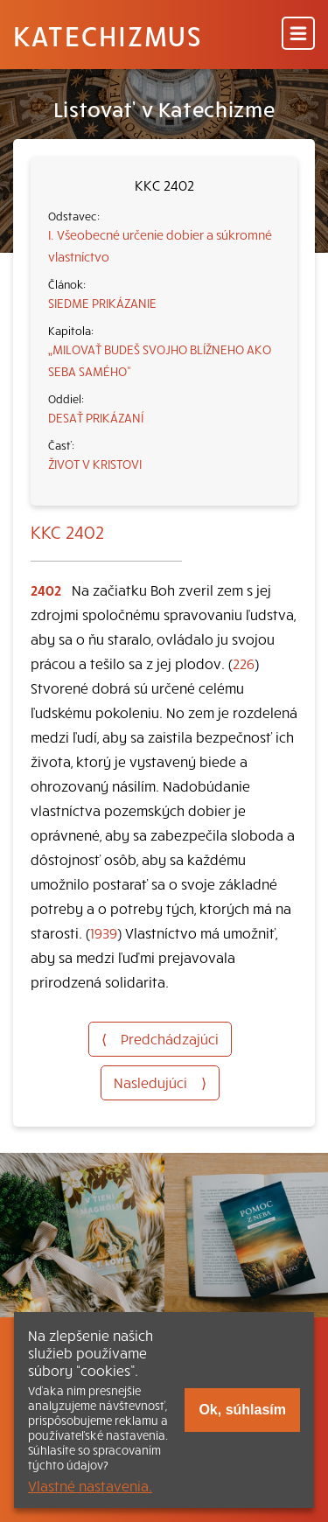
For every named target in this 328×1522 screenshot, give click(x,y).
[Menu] (298, 34)
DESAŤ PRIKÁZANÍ (95, 417)
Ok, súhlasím (242, 1409)
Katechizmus (107, 34)
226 (244, 663)
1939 (103, 932)
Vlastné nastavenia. (90, 1485)
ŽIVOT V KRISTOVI (95, 463)
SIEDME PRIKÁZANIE (102, 303)
